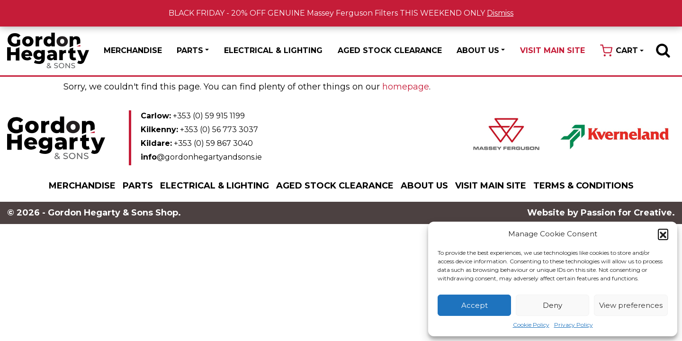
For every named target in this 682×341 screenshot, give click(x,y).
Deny (552, 305)
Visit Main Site (552, 50)
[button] (663, 234)
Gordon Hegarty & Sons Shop (48, 50)
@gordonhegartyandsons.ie (201, 157)
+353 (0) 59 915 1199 (193, 115)
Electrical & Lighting (273, 50)
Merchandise (133, 50)
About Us (478, 50)
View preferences (631, 305)
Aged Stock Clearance (390, 50)
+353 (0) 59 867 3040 (197, 143)
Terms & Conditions (583, 185)
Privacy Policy (573, 324)
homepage (405, 86)
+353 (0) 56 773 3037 (199, 129)
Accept (474, 305)
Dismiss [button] (500, 13)
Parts (190, 50)
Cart (627, 50)
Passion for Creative (626, 212)
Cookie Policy (531, 324)
